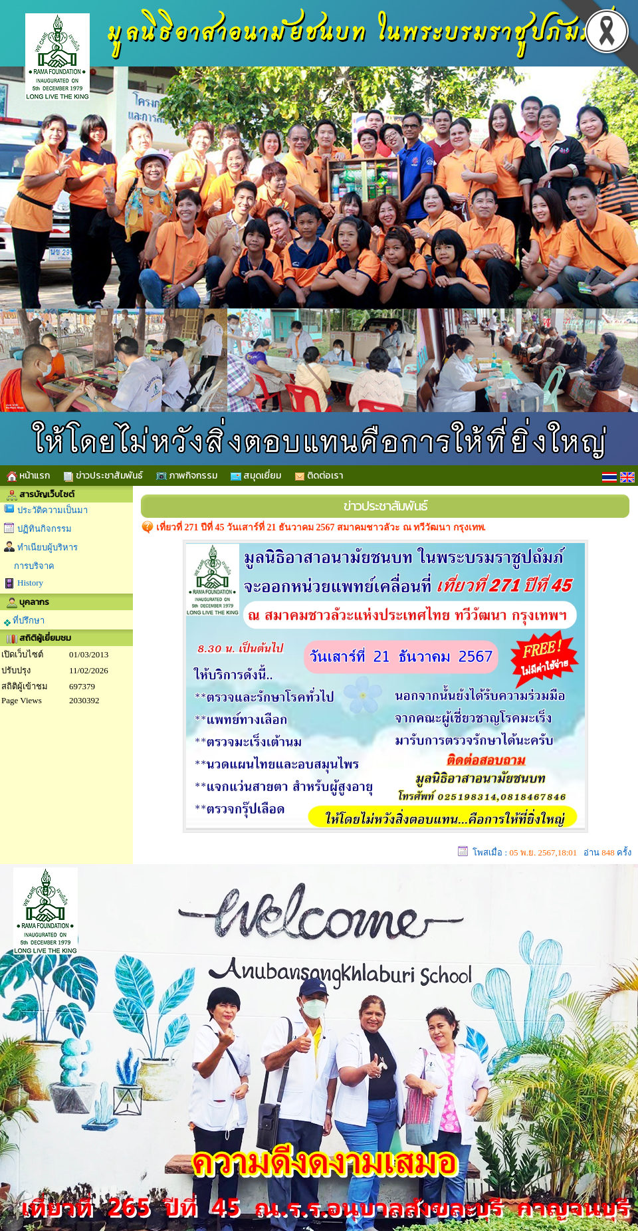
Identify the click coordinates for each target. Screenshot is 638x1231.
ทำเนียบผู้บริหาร (47, 547)
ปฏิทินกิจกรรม (44, 529)
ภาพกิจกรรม (186, 476)
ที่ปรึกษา (24, 621)
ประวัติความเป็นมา (52, 510)
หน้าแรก (28, 476)
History (30, 583)
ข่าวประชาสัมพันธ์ (103, 476)
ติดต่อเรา (318, 476)
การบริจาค (34, 566)
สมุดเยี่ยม (256, 476)
